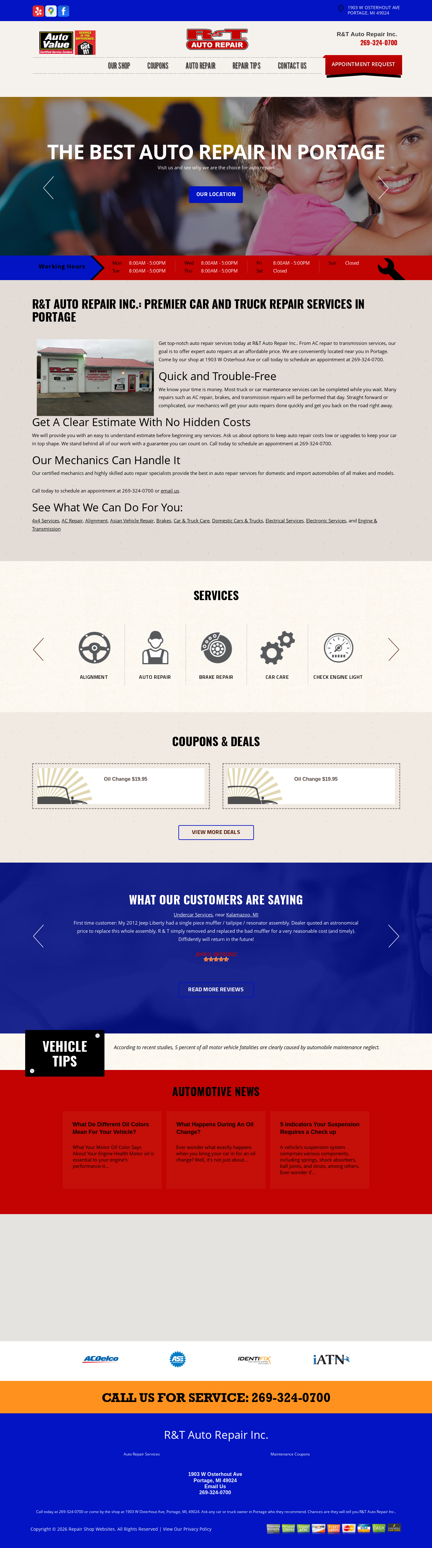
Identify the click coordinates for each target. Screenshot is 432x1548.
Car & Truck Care (192, 520)
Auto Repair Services (142, 1454)
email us (170, 490)
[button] (216, 1272)
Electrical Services (285, 520)
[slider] (216, 959)
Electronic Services (326, 520)
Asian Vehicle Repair (132, 520)
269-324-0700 (378, 42)
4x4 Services (45, 520)
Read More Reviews (216, 990)
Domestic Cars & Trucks (237, 520)
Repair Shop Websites (92, 1529)
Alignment (96, 520)
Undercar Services (193, 914)
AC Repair (72, 520)
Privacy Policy (197, 1529)
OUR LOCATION (216, 195)
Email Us (215, 1486)
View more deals (216, 833)
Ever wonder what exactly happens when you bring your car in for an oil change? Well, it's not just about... (215, 1153)
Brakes (163, 520)
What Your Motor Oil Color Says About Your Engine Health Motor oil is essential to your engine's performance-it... (113, 1156)
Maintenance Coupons (290, 1454)
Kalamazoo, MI (242, 914)
